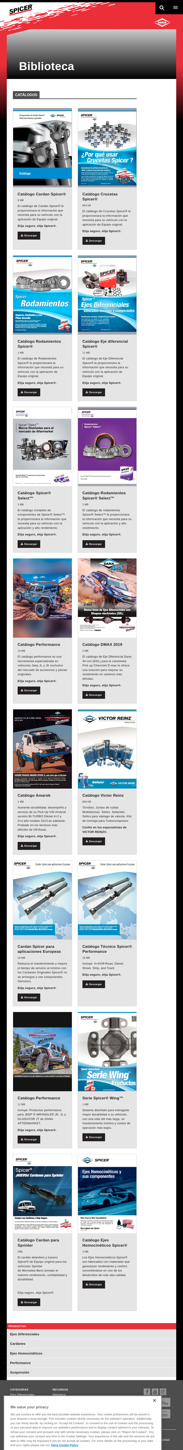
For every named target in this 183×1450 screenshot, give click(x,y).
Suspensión (19, 1372)
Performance (20, 1363)
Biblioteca (59, 1394)
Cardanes (17, 1343)
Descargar (29, 235)
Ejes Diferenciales (24, 1334)
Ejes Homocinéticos (26, 1353)
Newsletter (60, 1406)
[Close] (155, 1412)
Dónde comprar (63, 1400)
